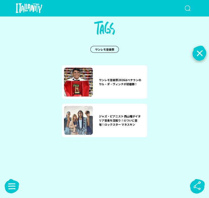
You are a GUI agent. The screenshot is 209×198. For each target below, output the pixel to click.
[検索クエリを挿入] (181, 8)
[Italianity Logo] (38, 8)
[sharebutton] (197, 186)
